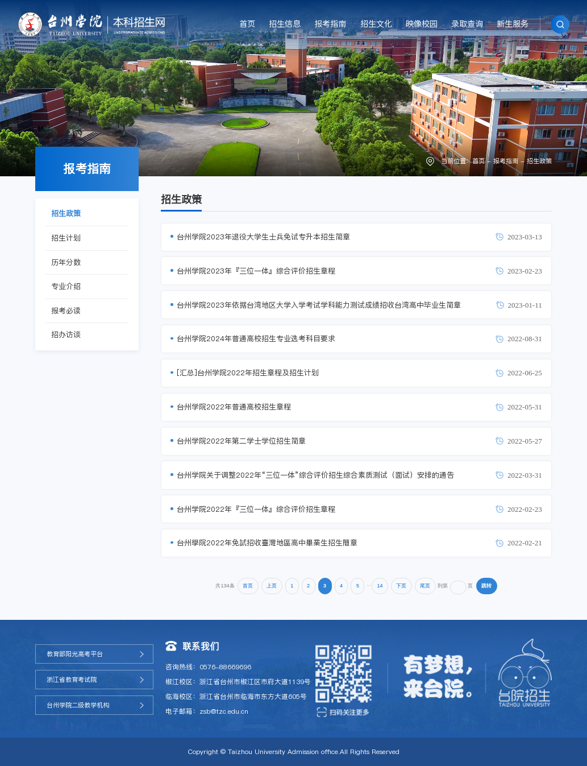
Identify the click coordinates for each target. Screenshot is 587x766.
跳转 (486, 586)
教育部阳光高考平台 (75, 654)
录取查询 (467, 24)
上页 (272, 586)
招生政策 (539, 160)
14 (379, 586)
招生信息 (285, 24)
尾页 (425, 586)
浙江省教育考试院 (72, 679)
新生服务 (512, 24)
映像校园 (422, 24)
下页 (401, 586)
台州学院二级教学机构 (78, 705)
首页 (247, 24)
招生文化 (376, 24)
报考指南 (330, 24)
